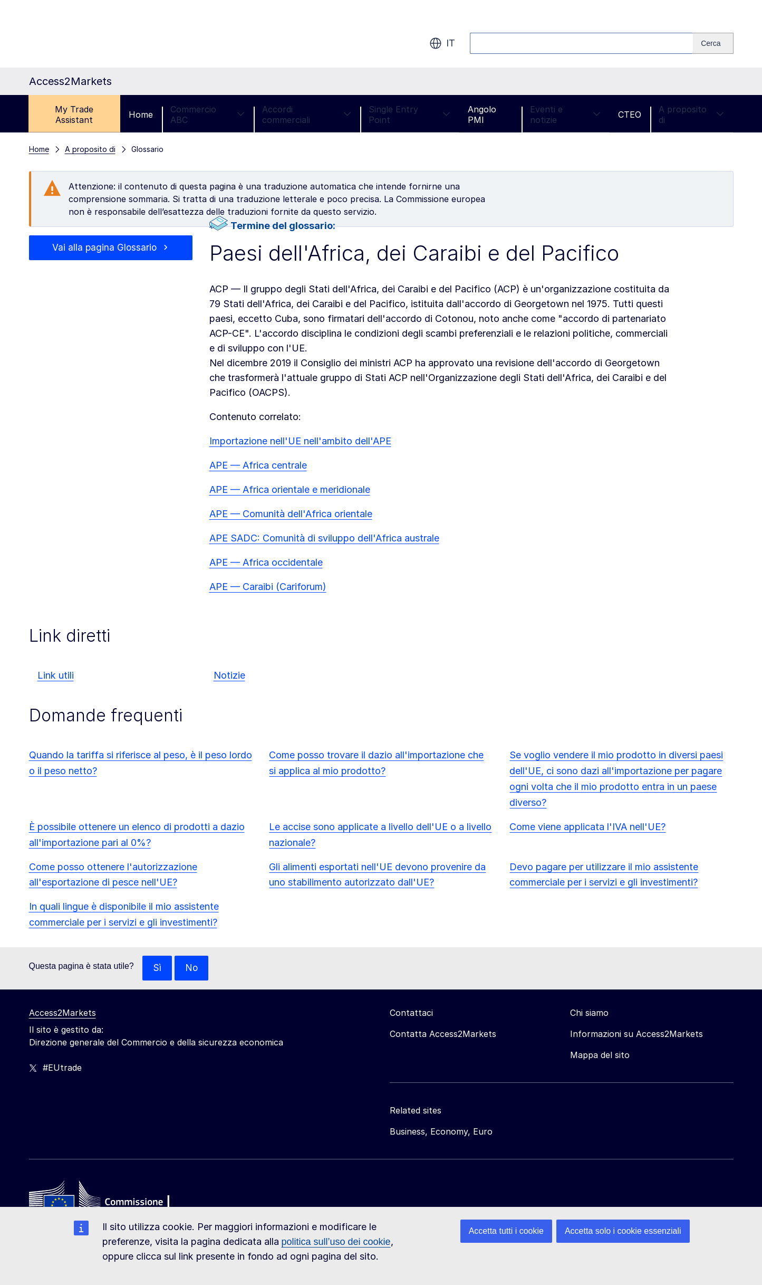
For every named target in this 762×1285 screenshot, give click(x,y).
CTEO (629, 114)
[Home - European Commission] (105, 1201)
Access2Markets (62, 1013)
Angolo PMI (482, 114)
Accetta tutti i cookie (506, 1230)
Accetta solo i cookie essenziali (623, 1230)
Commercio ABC (207, 114)
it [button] (442, 43)
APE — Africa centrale (258, 465)
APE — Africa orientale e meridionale (289, 489)
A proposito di (692, 114)
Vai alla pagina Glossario (105, 247)
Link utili (55, 675)
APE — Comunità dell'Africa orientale (290, 513)
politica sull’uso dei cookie (336, 1241)
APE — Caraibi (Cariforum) (267, 586)
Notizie (229, 675)
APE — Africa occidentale (266, 562)
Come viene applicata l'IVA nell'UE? (587, 826)
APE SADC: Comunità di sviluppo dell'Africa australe (324, 538)
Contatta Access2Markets (443, 1034)
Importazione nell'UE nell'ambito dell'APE (300, 440)
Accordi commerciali (306, 114)
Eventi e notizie (565, 114)
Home (141, 114)
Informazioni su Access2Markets (636, 1034)
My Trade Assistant (74, 114)
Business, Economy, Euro (441, 1132)
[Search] (713, 43)
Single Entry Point (409, 114)
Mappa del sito (600, 1055)
